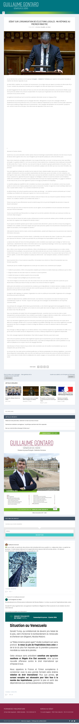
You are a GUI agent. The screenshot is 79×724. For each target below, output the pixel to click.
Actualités (43, 28)
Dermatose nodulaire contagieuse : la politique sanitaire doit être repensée (25, 425)
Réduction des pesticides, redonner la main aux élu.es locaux (21, 422)
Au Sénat (48, 28)
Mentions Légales (26, 722)
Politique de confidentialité (39, 722)
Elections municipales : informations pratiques (63, 400)
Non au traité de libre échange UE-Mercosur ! (17, 429)
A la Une (38, 28)
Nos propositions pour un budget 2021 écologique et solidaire (30, 400)
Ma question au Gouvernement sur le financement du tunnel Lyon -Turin (48, 401)
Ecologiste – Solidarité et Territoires (41, 80)
